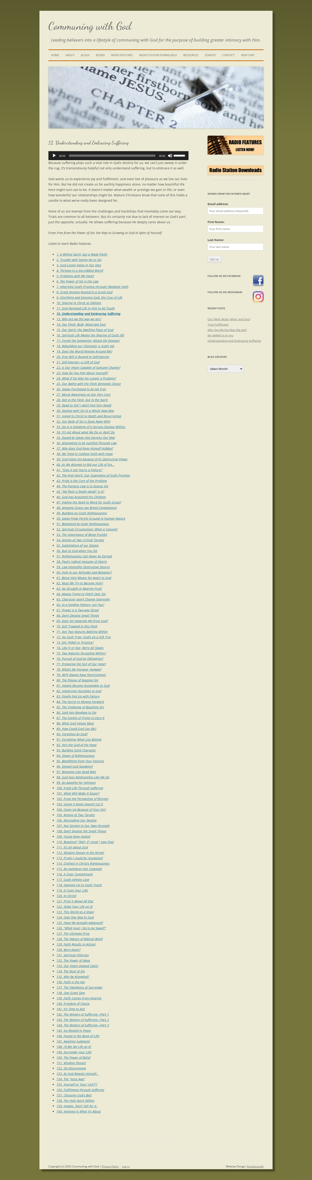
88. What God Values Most (75, 723)
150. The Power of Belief (73, 1057)
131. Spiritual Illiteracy (72, 955)
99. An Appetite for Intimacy (76, 782)
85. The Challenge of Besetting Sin (80, 707)
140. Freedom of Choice (73, 1003)
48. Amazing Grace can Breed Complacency (86, 508)
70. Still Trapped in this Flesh (77, 626)
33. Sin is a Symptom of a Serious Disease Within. (91, 427)
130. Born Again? (68, 950)
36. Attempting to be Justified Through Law (86, 443)
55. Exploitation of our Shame (77, 545)
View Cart (248, 55)
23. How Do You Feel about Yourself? (82, 373)
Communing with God (89, 26)
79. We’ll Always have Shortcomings (81, 675)
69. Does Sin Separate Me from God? (82, 621)
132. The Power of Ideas (73, 960)
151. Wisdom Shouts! (71, 1063)
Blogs (85, 55)
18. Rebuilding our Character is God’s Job (85, 346)
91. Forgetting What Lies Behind (78, 739)
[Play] (54, 155)
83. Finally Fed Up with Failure (78, 696)
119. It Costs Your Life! (72, 890)
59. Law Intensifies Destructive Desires (83, 567)
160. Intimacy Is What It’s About (78, 1111)
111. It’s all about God (72, 847)
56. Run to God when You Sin (76, 551)
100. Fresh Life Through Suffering (79, 788)
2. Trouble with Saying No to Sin (79, 260)
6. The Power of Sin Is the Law (77, 281)
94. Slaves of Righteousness (75, 756)
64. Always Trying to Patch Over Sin (81, 594)
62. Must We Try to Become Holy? (79, 583)
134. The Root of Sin (70, 971)
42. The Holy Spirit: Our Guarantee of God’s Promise (93, 475)
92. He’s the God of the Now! (76, 745)
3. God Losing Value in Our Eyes (78, 265)
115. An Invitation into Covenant (79, 869)
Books (100, 55)
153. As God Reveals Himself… (77, 1074)
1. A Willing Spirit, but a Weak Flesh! (81, 254)
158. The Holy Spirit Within (75, 1100)
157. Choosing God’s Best (74, 1095)
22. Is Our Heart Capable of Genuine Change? (88, 367)
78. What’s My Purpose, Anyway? (79, 669)
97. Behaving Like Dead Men (76, 772)
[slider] (112, 156)
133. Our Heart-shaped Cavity (77, 966)
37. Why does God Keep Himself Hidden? (84, 448)
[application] (118, 155)
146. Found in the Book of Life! (78, 1036)
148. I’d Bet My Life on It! (73, 1047)
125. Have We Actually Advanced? (79, 923)
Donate (210, 55)
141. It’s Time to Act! (70, 1009)
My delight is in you (220, 335)
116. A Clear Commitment (74, 874)
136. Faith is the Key (70, 982)
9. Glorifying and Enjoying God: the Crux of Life (89, 297)
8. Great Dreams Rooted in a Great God (84, 292)
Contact (228, 55)
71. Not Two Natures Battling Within (82, 632)
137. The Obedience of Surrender (79, 987)
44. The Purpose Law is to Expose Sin (82, 486)
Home (55, 55)
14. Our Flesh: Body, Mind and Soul (81, 324)
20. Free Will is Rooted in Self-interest (82, 357)
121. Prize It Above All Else (74, 901)
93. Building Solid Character (76, 750)
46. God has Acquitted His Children (81, 497)
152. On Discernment (71, 1068)
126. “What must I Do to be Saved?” (81, 928)
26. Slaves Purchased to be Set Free (81, 389)
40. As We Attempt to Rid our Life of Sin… (85, 464)
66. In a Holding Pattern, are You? (80, 605)
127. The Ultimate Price (73, 933)
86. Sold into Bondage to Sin (76, 712)
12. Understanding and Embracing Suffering (88, 314)
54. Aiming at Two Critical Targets (80, 540)
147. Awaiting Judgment (73, 1041)
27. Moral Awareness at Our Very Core (83, 394)
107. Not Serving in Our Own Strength (83, 826)
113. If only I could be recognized (79, 858)
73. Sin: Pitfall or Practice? (75, 642)
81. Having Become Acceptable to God (83, 685)
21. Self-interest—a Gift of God (78, 362)
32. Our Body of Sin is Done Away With (83, 421)
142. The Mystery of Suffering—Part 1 (82, 1014)
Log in (126, 1166)
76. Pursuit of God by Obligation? (79, 658)
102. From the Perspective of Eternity (82, 799)
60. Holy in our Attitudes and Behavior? (84, 572)
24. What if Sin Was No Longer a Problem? (86, 378)
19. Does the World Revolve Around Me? (84, 351)
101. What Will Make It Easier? (78, 793)
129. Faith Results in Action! (76, 944)
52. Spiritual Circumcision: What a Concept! (87, 529)
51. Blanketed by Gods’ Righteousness (82, 524)
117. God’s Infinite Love (72, 879)
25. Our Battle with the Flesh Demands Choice (88, 384)
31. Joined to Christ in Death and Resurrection (88, 416)
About (70, 55)
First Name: (216, 222)
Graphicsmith (255, 1166)
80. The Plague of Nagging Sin (77, 680)
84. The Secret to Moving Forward (80, 702)
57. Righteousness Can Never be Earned (84, 556)
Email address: (218, 204)
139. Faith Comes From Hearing (78, 998)
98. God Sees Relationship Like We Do (82, 777)
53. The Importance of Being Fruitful (81, 535)
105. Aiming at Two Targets (75, 815)
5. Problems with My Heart (75, 276)
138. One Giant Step (70, 993)
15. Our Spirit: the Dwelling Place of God (84, 330)
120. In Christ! (66, 896)
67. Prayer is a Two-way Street (77, 610)
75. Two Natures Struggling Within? (81, 653)
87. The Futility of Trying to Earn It (80, 718)
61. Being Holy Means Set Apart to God (83, 578)
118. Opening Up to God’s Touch (79, 885)
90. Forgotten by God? (72, 734)
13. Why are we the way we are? (78, 319)
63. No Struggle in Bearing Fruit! (79, 588)
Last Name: (216, 240)
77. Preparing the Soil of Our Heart (81, 664)
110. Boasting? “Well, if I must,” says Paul (85, 842)
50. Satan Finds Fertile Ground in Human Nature (90, 518)
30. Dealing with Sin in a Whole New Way (85, 411)
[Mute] (170, 155)
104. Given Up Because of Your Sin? (81, 809)
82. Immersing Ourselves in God (78, 691)
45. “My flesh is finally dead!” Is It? (80, 491)
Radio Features (122, 55)
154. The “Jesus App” (70, 1079)
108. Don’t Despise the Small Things (81, 831)
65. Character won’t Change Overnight (83, 599)
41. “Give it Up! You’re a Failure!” (79, 470)
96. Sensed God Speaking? (74, 766)
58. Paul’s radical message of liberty (81, 561)
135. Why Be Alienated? (72, 976)
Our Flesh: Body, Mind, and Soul (229, 319)
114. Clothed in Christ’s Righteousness (83, 863)
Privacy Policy (110, 1166)
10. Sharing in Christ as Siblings (78, 303)
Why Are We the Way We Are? (227, 330)
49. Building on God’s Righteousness (81, 513)
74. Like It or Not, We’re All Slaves (80, 648)
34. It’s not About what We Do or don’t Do (85, 432)
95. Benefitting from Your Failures (80, 761)
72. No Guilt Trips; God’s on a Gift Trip (83, 637)
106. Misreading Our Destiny (76, 820)
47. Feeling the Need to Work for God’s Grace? (88, 502)
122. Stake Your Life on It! (74, 906)
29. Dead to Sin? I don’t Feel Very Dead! (83, 405)
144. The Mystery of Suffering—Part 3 (82, 1025)
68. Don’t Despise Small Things (77, 615)
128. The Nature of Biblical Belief (79, 939)
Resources (191, 55)
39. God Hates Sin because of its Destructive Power (92, 459)
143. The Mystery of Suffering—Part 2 (82, 1020)
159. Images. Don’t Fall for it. (76, 1106)
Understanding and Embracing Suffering (234, 341)
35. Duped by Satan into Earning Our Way (85, 437)
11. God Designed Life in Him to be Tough (85, 308)
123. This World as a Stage (75, 912)
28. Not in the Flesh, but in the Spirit (82, 400)
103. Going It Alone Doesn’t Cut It (79, 804)
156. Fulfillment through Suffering (80, 1090)
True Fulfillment (218, 325)
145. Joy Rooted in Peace (73, 1030)
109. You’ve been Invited (73, 836)
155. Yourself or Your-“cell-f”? (76, 1084)
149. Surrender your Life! (74, 1052)
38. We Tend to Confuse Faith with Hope (84, 454)
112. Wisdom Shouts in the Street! (80, 853)
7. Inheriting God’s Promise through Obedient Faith (92, 287)
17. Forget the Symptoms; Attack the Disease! (88, 340)
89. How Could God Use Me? (76, 729)
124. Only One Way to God (75, 917)
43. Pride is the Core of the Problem (81, 481)
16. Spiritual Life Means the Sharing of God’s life (90, 335)
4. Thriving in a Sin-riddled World (79, 270)
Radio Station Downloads (158, 55)
